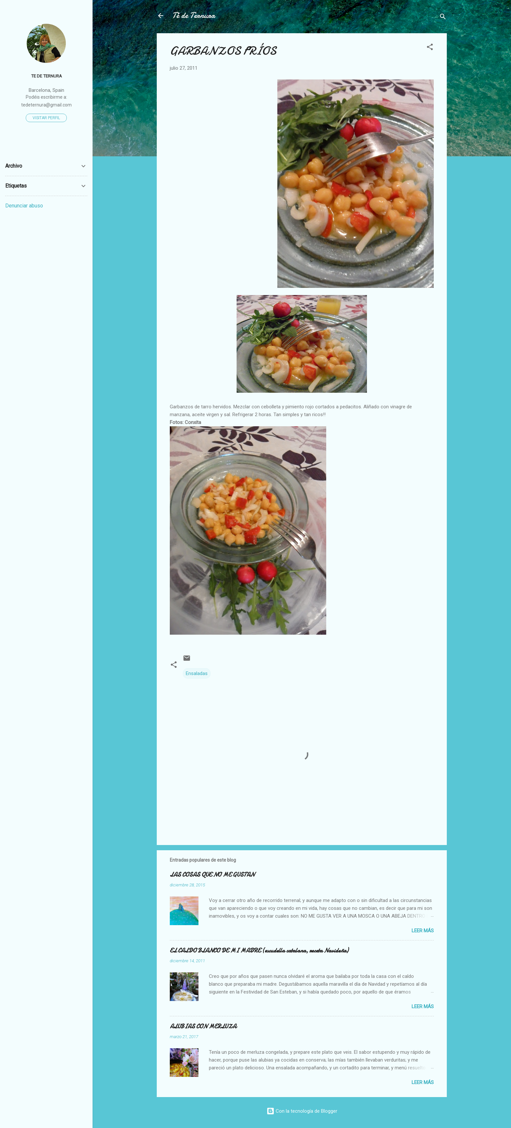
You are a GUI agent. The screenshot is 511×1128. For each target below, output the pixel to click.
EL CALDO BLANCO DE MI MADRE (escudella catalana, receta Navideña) (259, 951)
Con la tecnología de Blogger (302, 1111)
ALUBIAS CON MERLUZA (203, 1026)
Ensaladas (197, 673)
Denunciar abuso (24, 206)
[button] (430, 48)
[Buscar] (443, 18)
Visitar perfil (46, 118)
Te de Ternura (46, 75)
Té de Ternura (193, 15)
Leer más (423, 931)
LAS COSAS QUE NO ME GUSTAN (212, 875)
